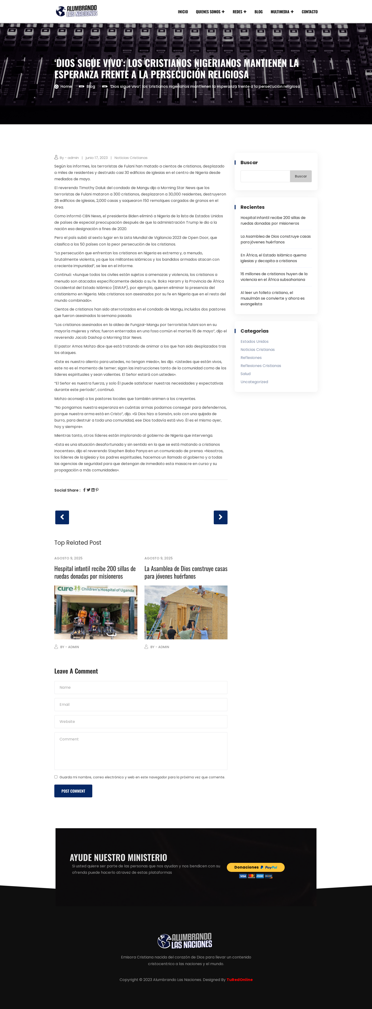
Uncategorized (254, 382)
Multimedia (280, 11)
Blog (259, 11)
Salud (246, 374)
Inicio (183, 11)
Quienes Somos (208, 11)
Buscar (249, 162)
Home (66, 86)
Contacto (310, 11)
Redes (237, 11)
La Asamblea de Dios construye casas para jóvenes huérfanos (186, 572)
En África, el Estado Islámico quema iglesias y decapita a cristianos (273, 258)
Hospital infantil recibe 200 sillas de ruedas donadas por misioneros (95, 572)
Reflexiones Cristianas (261, 365)
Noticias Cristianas (131, 157)
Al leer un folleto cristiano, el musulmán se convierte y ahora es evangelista (273, 298)
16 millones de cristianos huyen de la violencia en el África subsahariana (274, 276)
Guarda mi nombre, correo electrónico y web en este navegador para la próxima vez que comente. (142, 777)
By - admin (69, 157)
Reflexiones (251, 357)
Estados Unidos (255, 341)
